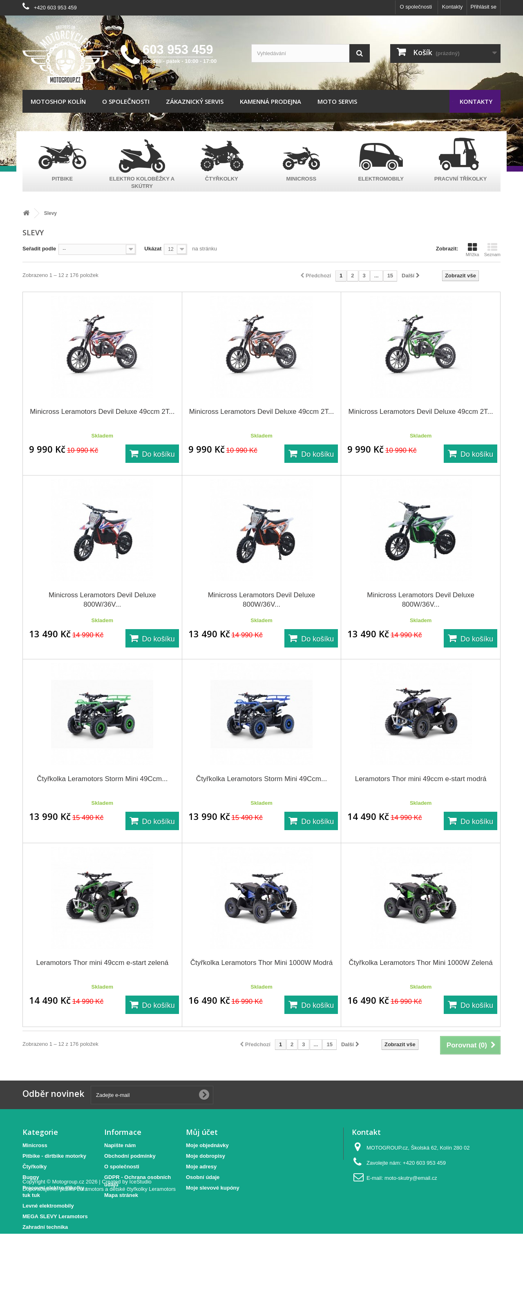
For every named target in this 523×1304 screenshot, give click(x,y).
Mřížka (472, 249)
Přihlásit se (483, 7)
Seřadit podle (39, 249)
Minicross (34, 1145)
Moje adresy (201, 1166)
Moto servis (337, 101)
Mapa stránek (121, 1195)
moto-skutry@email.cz (410, 1178)
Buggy (30, 1177)
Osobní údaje (202, 1177)
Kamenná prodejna (270, 101)
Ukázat (152, 249)
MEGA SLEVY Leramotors (55, 1216)
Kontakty (452, 7)
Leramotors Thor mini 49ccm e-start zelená (102, 963)
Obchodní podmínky (130, 1156)
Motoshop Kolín (58, 101)
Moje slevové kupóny (212, 1188)
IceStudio (141, 1252)
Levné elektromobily (48, 1206)
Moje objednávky (207, 1145)
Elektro (31, 1238)
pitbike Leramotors (82, 1259)
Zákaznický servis (195, 101)
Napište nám (120, 1145)
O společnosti (416, 7)
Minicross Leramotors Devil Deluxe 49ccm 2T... (102, 411)
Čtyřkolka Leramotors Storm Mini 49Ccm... (102, 779)
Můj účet (202, 1132)
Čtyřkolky (34, 1166)
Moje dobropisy (205, 1156)
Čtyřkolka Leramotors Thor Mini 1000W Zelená (421, 963)
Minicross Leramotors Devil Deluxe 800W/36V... (102, 599)
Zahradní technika (45, 1227)
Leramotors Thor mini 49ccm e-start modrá (421, 779)
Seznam (492, 249)
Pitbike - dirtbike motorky (54, 1156)
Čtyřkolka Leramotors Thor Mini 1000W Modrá (261, 963)
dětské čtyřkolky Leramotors (143, 1259)
